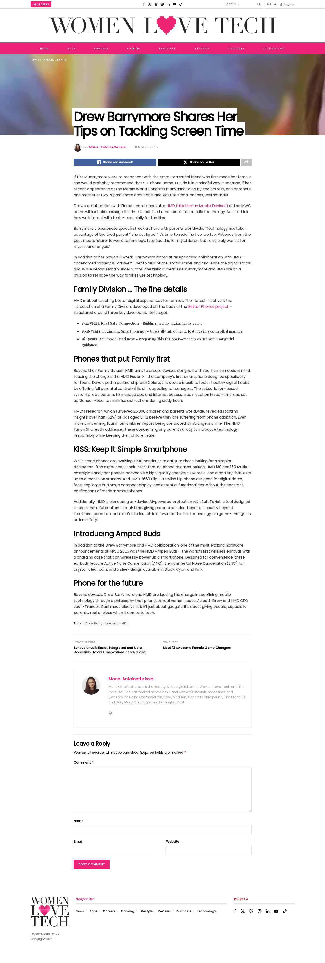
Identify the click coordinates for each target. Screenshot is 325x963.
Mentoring (41, 4)
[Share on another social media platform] (246, 163)
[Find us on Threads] (156, 4)
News (44, 48)
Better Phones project (208, 308)
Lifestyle (167, 48)
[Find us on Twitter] (149, 4)
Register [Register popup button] (287, 4)
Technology (274, 48)
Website (172, 851)
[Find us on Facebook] (144, 4)
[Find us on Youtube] (174, 4)
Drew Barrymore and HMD (105, 625)
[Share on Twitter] (199, 163)
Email (78, 851)
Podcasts (236, 48)
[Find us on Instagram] (162, 4)
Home (35, 60)
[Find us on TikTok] (180, 4)
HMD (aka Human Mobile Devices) (197, 207)
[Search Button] (258, 4)
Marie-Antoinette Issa (107, 147)
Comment (84, 771)
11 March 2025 (146, 147)
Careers (101, 48)
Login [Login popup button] (272, 4)
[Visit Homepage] (163, 25)
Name (78, 830)
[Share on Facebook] (115, 163)
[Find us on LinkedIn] (168, 4)
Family (62, 60)
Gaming (133, 48)
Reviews (202, 48)
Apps (71, 48)
